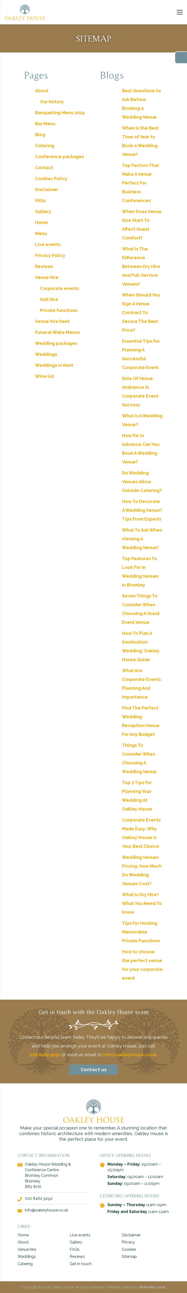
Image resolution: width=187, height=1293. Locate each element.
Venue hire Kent (52, 321)
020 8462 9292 (45, 1054)
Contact (44, 167)
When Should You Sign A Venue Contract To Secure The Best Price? (141, 312)
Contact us (94, 1069)
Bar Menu (45, 123)
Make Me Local (152, 1287)
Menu (41, 233)
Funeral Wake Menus (57, 332)
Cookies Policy (51, 178)
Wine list (44, 376)
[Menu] (179, 12)
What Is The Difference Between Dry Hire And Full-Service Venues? (141, 266)
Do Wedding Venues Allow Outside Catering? (142, 481)
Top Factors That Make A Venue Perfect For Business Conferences (140, 183)
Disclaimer (46, 189)
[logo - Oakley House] (24, 12)
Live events (47, 244)
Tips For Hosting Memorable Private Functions (141, 932)
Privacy (128, 1242)
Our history (52, 101)
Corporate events (59, 288)
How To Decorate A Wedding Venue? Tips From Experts (142, 510)
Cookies (129, 1249)
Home (41, 222)
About (41, 90)
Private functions (58, 310)
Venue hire (46, 277)
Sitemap (129, 1256)
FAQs (40, 200)
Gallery (43, 211)
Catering (44, 145)
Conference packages (59, 156)
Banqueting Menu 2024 (60, 112)
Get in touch (81, 1264)
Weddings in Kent (54, 365)
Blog (40, 134)
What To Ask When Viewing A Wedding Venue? (142, 538)
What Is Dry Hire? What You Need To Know (142, 903)
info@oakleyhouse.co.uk (129, 1054)
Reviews (44, 266)
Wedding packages (56, 343)
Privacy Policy (50, 255)
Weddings (46, 354)
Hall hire (49, 299)
